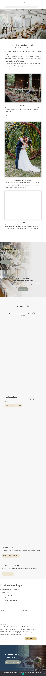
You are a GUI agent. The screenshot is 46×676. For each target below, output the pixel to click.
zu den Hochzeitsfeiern (13, 405)
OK (23, 674)
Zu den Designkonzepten (10, 555)
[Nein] (44, 673)
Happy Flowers (7, 573)
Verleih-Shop (21, 67)
